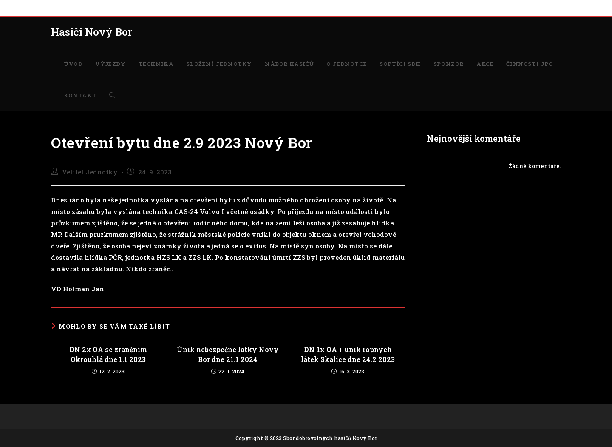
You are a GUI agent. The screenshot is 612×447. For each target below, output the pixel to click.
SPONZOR (349, 7)
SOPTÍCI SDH (311, 7)
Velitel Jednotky (90, 172)
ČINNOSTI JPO (409, 7)
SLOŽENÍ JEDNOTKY (170, 7)
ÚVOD (59, 7)
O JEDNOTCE (270, 7)
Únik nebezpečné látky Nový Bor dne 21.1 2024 (228, 354)
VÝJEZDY (87, 7)
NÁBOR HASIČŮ (225, 7)
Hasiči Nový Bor (91, 32)
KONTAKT (449, 7)
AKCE (375, 7)
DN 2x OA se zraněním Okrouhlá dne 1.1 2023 (108, 354)
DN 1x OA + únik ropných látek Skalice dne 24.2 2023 (348, 354)
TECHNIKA (121, 7)
